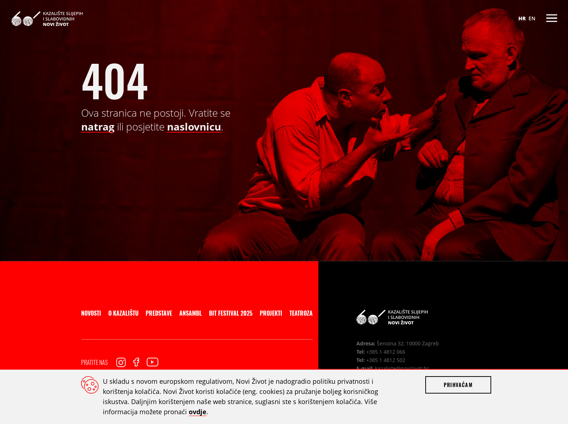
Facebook (136, 362)
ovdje (197, 411)
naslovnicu (194, 126)
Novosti (91, 313)
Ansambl (190, 313)
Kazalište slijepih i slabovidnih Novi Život (47, 18)
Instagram (121, 362)
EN (532, 18)
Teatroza (301, 313)
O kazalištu (123, 313)
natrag (97, 126)
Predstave (159, 313)
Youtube (152, 362)
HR (522, 18)
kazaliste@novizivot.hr (402, 368)
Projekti (271, 313)
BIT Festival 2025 (230, 313)
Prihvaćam (458, 384)
